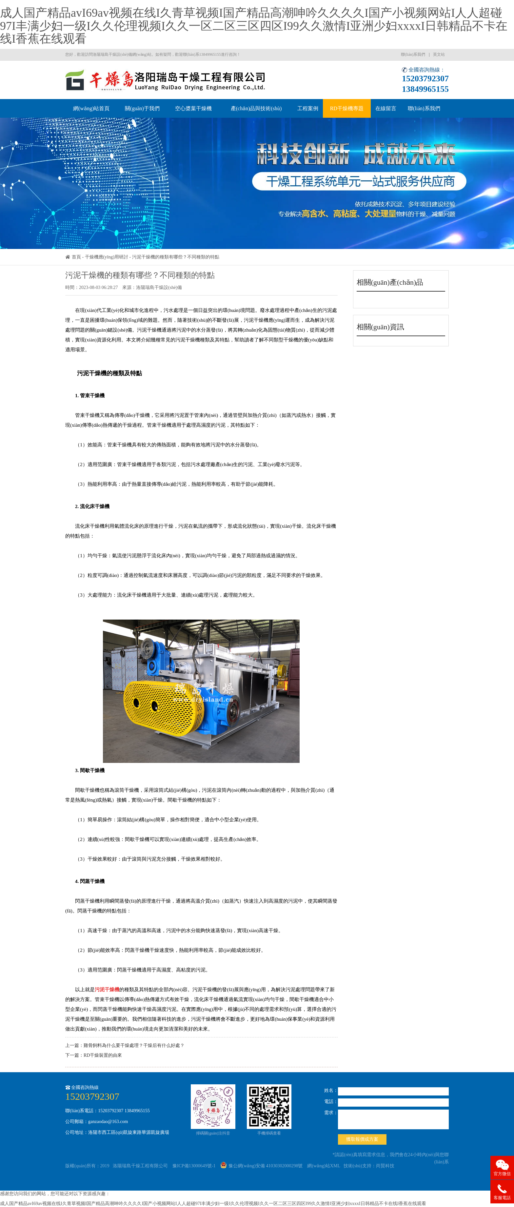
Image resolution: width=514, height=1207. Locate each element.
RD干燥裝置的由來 (103, 1055)
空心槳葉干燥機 (193, 108)
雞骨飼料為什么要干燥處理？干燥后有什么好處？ (134, 1045)
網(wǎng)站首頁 (91, 108)
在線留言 (385, 108)
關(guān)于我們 (142, 108)
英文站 (439, 54)
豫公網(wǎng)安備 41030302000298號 (261, 1165)
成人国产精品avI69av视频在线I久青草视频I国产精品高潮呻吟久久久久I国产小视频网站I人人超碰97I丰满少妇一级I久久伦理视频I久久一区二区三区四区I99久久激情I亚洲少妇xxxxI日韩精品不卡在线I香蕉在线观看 (253, 25)
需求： (331, 1112)
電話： (331, 1101)
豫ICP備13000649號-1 (193, 1165)
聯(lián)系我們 (413, 54)
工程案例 (307, 108)
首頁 (76, 257)
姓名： (331, 1090)
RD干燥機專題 (347, 108)
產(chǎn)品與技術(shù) (256, 108)
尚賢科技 (385, 1165)
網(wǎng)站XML (323, 1165)
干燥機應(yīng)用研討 (106, 257)
